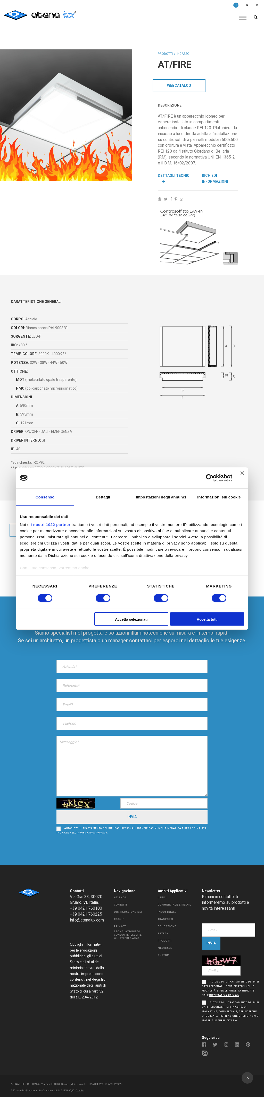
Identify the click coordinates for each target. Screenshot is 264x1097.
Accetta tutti (207, 619)
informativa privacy (92, 831)
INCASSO (183, 54)
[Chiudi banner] (242, 478)
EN (246, 5)
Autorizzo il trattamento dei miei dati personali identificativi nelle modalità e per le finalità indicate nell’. (131, 828)
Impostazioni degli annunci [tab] (161, 497)
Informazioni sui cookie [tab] (219, 497)
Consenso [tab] (45, 497)
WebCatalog (179, 85)
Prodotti (165, 54)
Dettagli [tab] (103, 497)
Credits (80, 1088)
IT (236, 5)
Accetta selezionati (131, 619)
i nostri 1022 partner (50, 524)
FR (256, 5)
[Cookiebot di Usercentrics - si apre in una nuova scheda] (209, 478)
